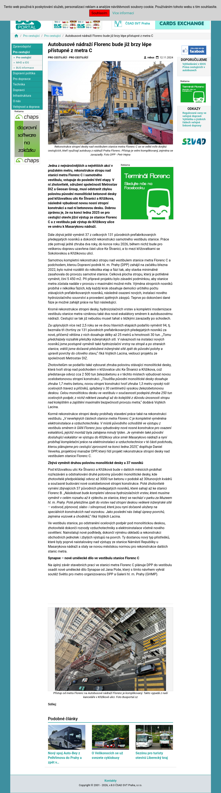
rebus (148, 57)
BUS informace (25, 67)
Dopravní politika (24, 73)
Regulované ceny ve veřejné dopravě (194, 114)
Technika (19, 84)
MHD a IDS (22, 62)
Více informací (123, 13)
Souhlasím (99, 13)
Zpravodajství (22, 46)
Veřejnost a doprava (26, 107)
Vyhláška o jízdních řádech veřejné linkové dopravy (194, 122)
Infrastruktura (22, 96)
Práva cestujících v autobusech (194, 69)
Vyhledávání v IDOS (194, 64)
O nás (17, 101)
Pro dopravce (22, 79)
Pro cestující (31, 36)
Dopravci (19, 90)
